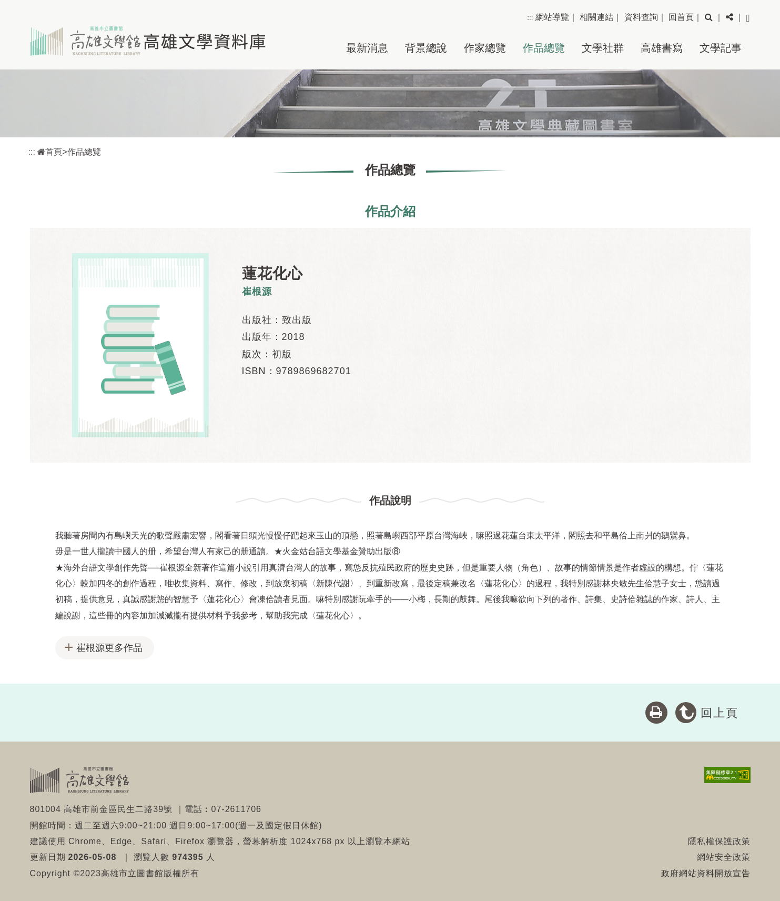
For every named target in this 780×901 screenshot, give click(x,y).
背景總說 (426, 48)
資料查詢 (641, 17)
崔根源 (257, 291)
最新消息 (367, 48)
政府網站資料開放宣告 (706, 873)
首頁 (49, 151)
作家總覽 (485, 48)
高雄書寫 (662, 48)
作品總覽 (544, 48)
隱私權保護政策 (719, 841)
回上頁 (719, 712)
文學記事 (721, 48)
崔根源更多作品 (109, 648)
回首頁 (681, 17)
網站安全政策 (724, 857)
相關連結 (596, 17)
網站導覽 (552, 17)
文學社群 (603, 48)
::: (530, 18)
